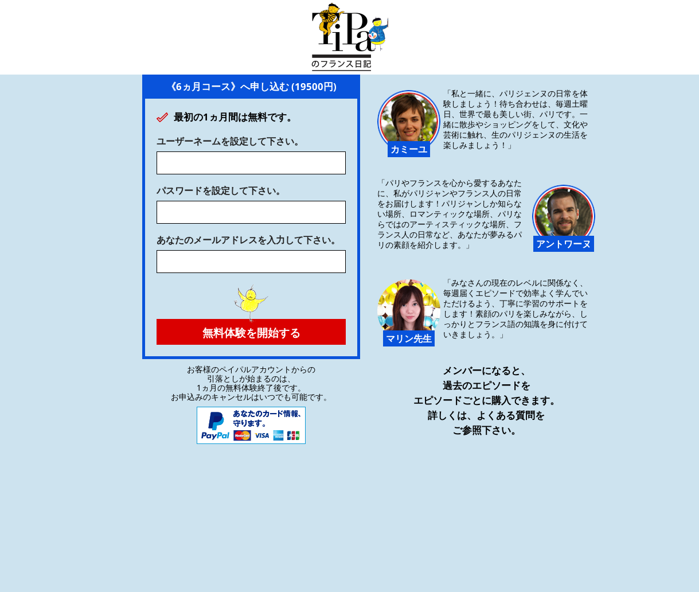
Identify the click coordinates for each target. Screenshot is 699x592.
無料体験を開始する (251, 329)
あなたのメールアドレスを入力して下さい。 (248, 239)
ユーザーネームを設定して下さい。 (230, 141)
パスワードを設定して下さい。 (221, 190)
